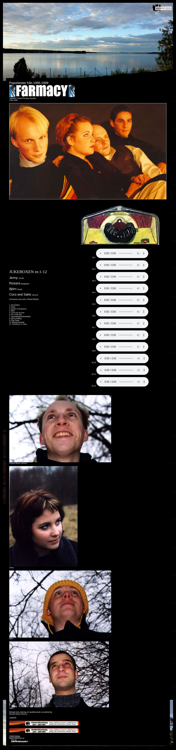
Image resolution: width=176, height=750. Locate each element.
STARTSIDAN (14, 736)
